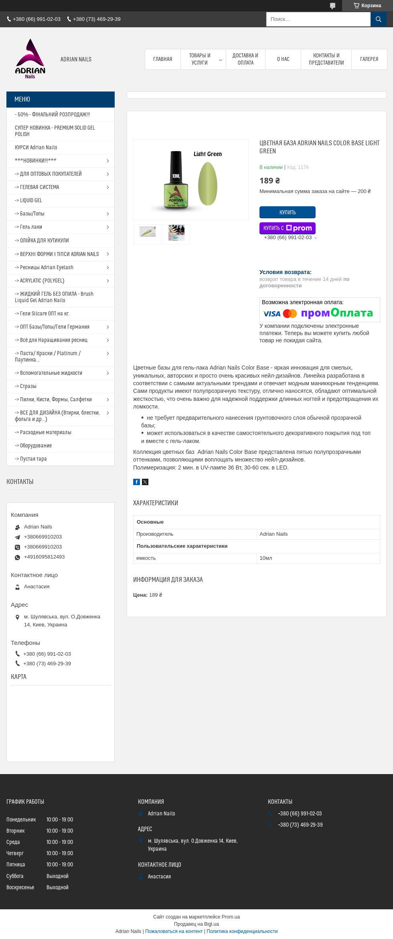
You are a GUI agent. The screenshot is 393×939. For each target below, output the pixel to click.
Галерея (369, 59)
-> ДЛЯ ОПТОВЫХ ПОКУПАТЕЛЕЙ (48, 174)
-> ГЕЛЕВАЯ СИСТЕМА (37, 187)
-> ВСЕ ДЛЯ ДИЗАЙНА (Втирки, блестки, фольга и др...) (57, 416)
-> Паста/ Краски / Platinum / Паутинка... (48, 356)
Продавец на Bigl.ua (196, 924)
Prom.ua (231, 917)
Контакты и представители (326, 59)
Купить (288, 212)
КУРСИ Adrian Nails (36, 147)
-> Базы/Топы (30, 214)
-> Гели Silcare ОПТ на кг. (42, 314)
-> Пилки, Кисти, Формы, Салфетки (53, 399)
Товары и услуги (200, 59)
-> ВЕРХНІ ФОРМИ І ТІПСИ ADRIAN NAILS (57, 254)
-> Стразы (25, 386)
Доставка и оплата (245, 59)
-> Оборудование (33, 446)
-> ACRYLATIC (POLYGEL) (40, 281)
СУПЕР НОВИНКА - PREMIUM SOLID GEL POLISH (55, 131)
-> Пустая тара (31, 459)
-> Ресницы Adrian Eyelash (44, 267)
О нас (283, 59)
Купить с (287, 228)
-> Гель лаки (28, 227)
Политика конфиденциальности (242, 931)
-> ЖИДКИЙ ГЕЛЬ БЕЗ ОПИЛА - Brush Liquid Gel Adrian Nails (54, 297)
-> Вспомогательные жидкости (48, 373)
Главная (162, 59)
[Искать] (379, 19)
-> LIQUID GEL (28, 200)
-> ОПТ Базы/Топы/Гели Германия (52, 327)
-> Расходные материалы (43, 432)
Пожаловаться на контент (174, 931)
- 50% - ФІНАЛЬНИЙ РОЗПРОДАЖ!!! (52, 115)
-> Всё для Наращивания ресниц (51, 340)
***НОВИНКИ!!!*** (36, 161)
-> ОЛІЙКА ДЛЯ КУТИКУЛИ (42, 241)
